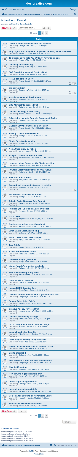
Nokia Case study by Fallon (22, 149)
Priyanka (22, 143)
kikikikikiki (15, 24)
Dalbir (30, 24)
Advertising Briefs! (13, 20)
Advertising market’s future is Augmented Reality (33, 118)
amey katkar (23, 180)
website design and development (25, 97)
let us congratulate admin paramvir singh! (29, 324)
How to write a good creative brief (25, 374)
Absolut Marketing (18, 367)
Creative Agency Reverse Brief (24, 309)
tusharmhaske (24, 151)
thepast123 (23, 53)
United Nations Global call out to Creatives (30, 43)
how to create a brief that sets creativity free (30, 360)
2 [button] (42, 33)
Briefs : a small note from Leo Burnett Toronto (31, 346)
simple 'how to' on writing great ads (26, 266)
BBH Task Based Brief (20, 177)
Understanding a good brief (22, 259)
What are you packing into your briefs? (28, 340)
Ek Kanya (22, 99)
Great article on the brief (21, 280)
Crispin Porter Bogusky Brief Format (27, 201)
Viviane (21, 406)
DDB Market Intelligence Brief (23, 105)
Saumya (22, 46)
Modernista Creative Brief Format (25, 194)
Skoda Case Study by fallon (22, 141)
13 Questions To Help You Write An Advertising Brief (34, 58)
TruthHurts (23, 107)
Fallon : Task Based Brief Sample (25, 237)
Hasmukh (22, 398)
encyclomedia (24, 219)
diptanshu (23, 24)
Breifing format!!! (17, 353)
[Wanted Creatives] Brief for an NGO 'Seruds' (31, 170)
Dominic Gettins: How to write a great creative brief (34, 294)
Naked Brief (14, 216)
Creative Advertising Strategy (23, 316)
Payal (21, 376)
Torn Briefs (14, 245)
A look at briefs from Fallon (22, 252)
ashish (21, 326)
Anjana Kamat (24, 81)
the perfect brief (17, 88)
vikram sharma (24, 158)
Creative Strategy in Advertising (24, 111)
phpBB (31, 451)
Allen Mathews (24, 226)
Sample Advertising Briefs (22, 301)
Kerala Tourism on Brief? (21, 79)
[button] (46, 33)
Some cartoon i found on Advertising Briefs (30, 396)
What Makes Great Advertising (24, 231)
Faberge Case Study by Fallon (23, 133)
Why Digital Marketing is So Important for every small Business (40, 51)
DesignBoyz (23, 290)
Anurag (21, 60)
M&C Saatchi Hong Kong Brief (24, 272)
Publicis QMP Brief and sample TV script (29, 209)
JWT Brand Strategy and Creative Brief (28, 72)
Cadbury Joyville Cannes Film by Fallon (28, 126)
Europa (21, 261)
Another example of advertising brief (27, 224)
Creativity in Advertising (21, 64)
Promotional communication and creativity (30, 185)
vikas (21, 247)
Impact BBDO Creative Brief (22, 288)
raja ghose (23, 239)
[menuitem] (8, 9)
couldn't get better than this (22, 332)
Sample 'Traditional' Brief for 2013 (25, 155)
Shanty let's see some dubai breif (25, 403)
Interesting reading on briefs (23, 381)
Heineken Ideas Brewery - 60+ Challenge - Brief (32, 163)
